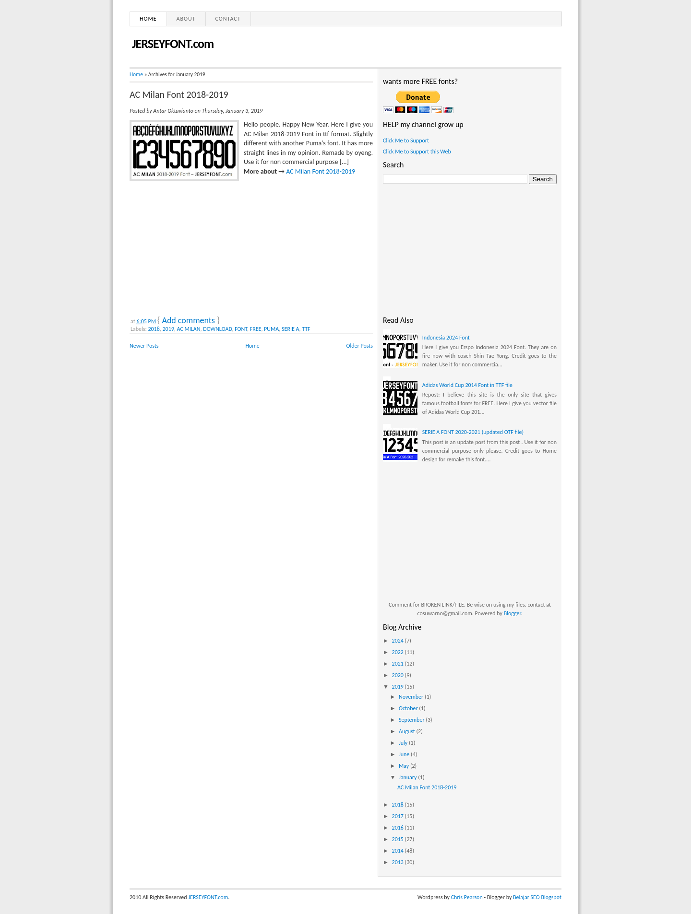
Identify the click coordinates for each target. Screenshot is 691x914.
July (404, 742)
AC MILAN (189, 329)
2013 (398, 862)
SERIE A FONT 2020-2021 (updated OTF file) (473, 432)
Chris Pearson (467, 897)
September (412, 719)
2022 (398, 652)
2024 (398, 640)
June (405, 754)
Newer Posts (144, 345)
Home (148, 18)
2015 (398, 839)
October (409, 708)
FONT (241, 329)
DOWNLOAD (217, 329)
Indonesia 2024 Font (446, 337)
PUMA (271, 329)
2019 (168, 329)
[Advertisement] (202, 246)
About (186, 18)
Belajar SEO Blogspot (537, 897)
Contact (228, 18)
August (408, 731)
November (412, 696)
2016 (398, 827)
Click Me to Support (406, 140)
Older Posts (359, 345)
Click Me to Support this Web (417, 151)
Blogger (512, 613)
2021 (398, 663)
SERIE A (290, 329)
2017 (398, 816)
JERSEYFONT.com (173, 43)
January (408, 777)
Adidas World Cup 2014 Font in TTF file (467, 385)
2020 (398, 675)
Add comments (188, 320)
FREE (256, 329)
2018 (153, 329)
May (404, 765)
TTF (306, 329)
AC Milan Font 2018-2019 (179, 94)
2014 (398, 850)
